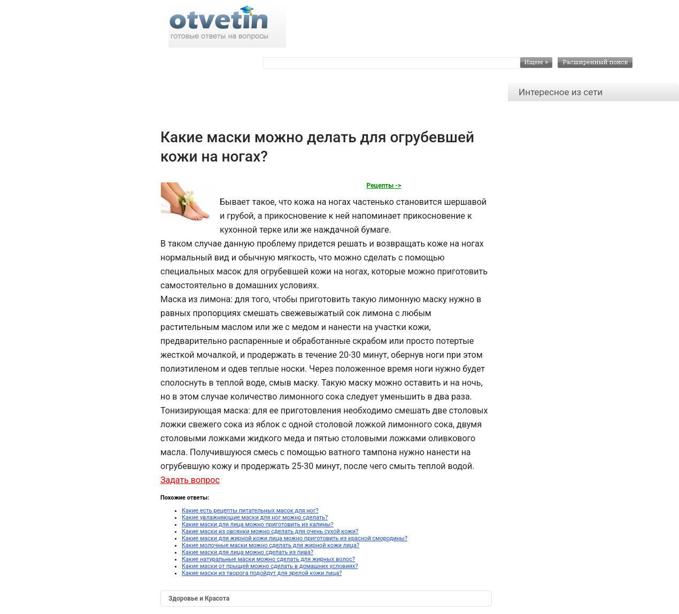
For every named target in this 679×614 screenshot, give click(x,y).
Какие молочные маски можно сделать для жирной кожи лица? (270, 545)
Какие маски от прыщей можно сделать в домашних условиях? (270, 566)
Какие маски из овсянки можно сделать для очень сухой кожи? (270, 531)
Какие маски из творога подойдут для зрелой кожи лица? (262, 573)
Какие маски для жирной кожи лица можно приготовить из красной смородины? (294, 538)
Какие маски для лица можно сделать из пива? (247, 552)
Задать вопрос (190, 480)
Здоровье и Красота (198, 598)
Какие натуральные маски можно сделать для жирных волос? (268, 559)
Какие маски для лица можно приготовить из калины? (258, 524)
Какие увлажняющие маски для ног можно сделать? (255, 517)
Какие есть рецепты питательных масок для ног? (250, 510)
